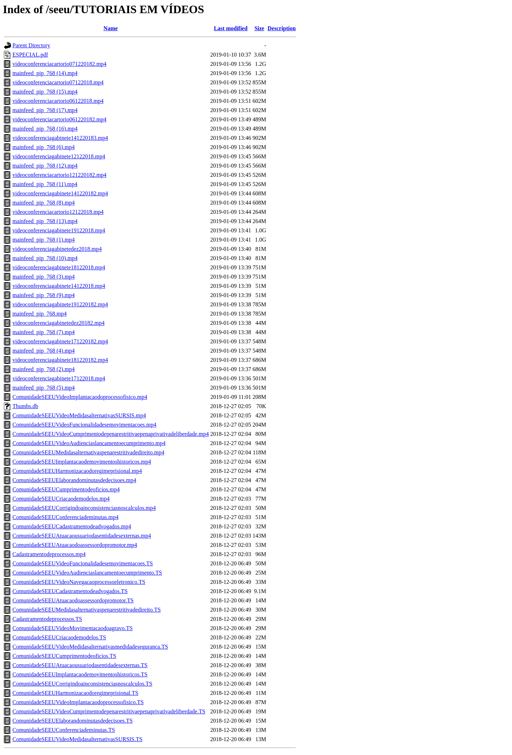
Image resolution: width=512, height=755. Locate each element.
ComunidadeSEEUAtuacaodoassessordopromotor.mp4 (74, 545)
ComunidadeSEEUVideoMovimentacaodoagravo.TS (72, 628)
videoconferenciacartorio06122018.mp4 (57, 101)
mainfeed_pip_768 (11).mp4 (44, 184)
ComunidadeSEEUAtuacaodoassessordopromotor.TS (73, 600)
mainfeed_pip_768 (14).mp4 (45, 73)
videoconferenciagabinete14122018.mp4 (58, 286)
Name (110, 28)
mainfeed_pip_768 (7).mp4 (43, 332)
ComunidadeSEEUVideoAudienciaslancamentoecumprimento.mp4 (88, 443)
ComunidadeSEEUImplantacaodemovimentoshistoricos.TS (80, 674)
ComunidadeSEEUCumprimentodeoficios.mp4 (66, 489)
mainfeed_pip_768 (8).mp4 (43, 203)
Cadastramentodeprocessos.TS (47, 619)
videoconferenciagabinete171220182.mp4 (60, 341)
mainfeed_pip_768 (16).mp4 (45, 129)
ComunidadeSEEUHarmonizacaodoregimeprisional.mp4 (77, 471)
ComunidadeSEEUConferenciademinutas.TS (63, 730)
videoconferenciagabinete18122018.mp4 (58, 267)
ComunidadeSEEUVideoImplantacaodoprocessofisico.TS (78, 702)
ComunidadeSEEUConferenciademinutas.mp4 (65, 517)
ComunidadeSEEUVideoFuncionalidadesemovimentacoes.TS (82, 563)
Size (260, 28)
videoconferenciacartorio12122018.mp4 (57, 212)
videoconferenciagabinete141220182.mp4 (60, 193)
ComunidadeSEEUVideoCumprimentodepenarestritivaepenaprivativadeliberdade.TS (108, 711)
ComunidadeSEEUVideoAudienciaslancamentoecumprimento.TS (87, 573)
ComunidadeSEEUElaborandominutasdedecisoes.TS (72, 721)
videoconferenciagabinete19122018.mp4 (58, 230)
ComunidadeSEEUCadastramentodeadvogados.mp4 (71, 526)
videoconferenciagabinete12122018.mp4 (58, 156)
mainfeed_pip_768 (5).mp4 (43, 388)
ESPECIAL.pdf (30, 55)
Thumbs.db (25, 406)
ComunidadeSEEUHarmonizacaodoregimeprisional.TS (75, 693)
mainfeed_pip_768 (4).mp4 (43, 351)
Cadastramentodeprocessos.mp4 (49, 554)
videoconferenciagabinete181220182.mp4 (60, 360)
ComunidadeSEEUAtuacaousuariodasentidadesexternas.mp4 (81, 536)
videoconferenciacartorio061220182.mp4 (59, 119)
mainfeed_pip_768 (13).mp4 (45, 221)
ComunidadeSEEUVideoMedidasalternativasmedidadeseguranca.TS (90, 647)
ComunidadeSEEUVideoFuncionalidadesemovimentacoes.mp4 (84, 425)
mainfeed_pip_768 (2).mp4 (43, 369)
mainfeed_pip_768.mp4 (39, 314)
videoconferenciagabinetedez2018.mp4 (57, 249)
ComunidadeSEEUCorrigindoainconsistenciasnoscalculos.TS (82, 684)
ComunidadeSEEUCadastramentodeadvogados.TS (70, 591)
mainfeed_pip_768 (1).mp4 (43, 240)
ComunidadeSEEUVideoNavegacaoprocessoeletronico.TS (78, 582)
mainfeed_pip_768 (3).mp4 (43, 277)
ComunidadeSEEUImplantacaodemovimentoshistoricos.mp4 (81, 462)
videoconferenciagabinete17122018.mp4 (58, 378)
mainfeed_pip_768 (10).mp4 (45, 258)
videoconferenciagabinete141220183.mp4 (60, 138)
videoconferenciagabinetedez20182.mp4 (58, 323)
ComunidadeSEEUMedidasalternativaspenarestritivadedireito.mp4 (88, 452)
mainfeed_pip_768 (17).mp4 (45, 110)
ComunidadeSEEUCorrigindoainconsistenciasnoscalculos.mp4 (84, 508)
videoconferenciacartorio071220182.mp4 (59, 64)
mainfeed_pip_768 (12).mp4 (45, 166)
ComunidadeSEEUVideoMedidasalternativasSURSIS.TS (77, 739)
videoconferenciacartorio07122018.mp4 (57, 82)
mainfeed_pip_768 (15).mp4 (45, 92)
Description (282, 28)
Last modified (230, 28)
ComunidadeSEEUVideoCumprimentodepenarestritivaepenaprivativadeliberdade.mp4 (110, 434)
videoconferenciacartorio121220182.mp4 (59, 175)
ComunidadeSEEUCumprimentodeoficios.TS (64, 656)
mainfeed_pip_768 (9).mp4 (43, 295)
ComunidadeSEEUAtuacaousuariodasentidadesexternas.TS (80, 665)
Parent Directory (31, 45)
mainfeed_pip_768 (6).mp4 (43, 147)
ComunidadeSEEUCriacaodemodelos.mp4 (61, 499)
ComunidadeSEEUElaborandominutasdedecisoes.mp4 (74, 480)
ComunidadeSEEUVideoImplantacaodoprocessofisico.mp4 (79, 397)
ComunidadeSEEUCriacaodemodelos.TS (59, 637)
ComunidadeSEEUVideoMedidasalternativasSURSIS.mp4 (79, 415)
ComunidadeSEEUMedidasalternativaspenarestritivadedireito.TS (86, 610)
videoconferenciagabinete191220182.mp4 (60, 304)
